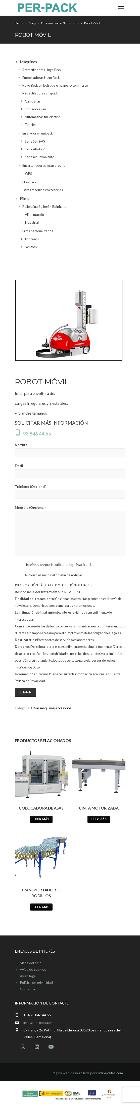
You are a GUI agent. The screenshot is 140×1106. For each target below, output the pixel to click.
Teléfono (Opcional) (70, 492)
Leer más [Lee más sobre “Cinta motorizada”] (99, 819)
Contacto (27, 989)
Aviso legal (28, 976)
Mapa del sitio (30, 963)
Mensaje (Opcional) (70, 531)
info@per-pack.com (38, 1022)
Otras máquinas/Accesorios (51, 708)
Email (70, 471)
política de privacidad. (72, 564)
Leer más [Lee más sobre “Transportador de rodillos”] (41, 907)
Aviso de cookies (33, 969)
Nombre (70, 450)
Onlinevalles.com (109, 1073)
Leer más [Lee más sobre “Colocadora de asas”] (41, 819)
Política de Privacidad (30, 681)
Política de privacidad (36, 982)
